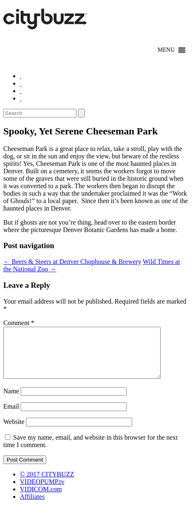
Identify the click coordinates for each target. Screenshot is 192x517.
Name (11, 401)
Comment (18, 322)
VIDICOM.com (41, 499)
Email (11, 416)
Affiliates (32, 506)
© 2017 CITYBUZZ (47, 484)
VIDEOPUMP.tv (42, 491)
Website (13, 431)
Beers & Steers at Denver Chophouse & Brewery (72, 261)
